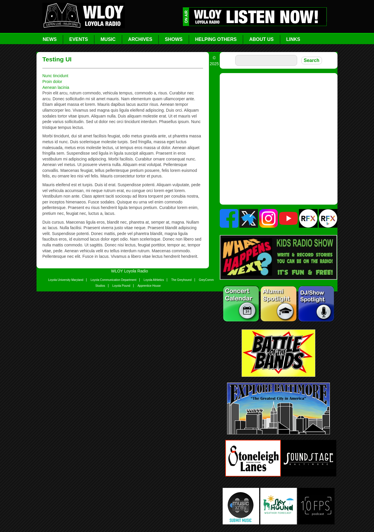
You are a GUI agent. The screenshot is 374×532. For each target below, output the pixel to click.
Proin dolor (52, 81)
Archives (140, 39)
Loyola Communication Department (113, 279)
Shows (173, 39)
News (50, 39)
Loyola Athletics (154, 279)
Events (78, 39)
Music (108, 39)
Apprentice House (149, 285)
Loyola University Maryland (65, 279)
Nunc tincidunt (55, 75)
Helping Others (216, 39)
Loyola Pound (121, 285)
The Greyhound (181, 279)
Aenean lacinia (55, 87)
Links (293, 39)
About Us (261, 39)
